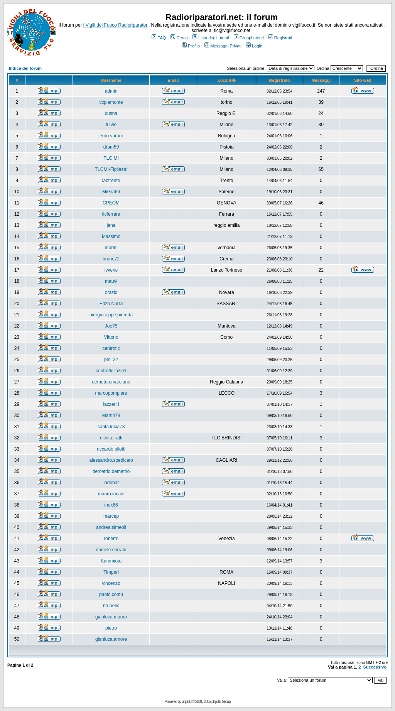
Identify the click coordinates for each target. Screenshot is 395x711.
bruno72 (111, 259)
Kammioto (111, 561)
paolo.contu (111, 594)
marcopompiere (111, 393)
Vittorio (111, 337)
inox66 (111, 505)
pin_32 (111, 359)
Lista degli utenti (210, 37)
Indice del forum (25, 68)
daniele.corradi (111, 549)
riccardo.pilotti (111, 449)
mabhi (111, 247)
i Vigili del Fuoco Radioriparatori (116, 25)
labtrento (111, 180)
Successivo (375, 667)
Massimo (111, 236)
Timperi (111, 572)
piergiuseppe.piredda (111, 315)
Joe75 (111, 326)
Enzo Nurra (111, 303)
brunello (111, 605)
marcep (111, 516)
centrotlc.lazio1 (111, 370)
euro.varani (111, 135)
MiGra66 (111, 191)
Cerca (178, 37)
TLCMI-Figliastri (111, 169)
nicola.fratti (111, 438)
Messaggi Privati (222, 46)
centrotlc (111, 348)
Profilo (191, 46)
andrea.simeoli (111, 527)
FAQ (159, 37)
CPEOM (111, 203)
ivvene (111, 270)
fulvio (111, 124)
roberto (111, 538)
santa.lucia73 (111, 426)
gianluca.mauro (111, 617)
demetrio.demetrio (111, 471)
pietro (111, 628)
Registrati (280, 37)
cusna (111, 113)
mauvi (111, 281)
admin (111, 91)
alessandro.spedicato (111, 460)
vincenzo (111, 583)
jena (111, 225)
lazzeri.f (111, 404)
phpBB (186, 701)
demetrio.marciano (111, 382)
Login (254, 46)
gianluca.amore (111, 639)
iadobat (110, 482)
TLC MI (110, 158)
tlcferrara (111, 214)
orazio (111, 292)
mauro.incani (111, 494)
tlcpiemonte (111, 102)
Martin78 (111, 415)
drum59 (111, 147)
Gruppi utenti (249, 37)
